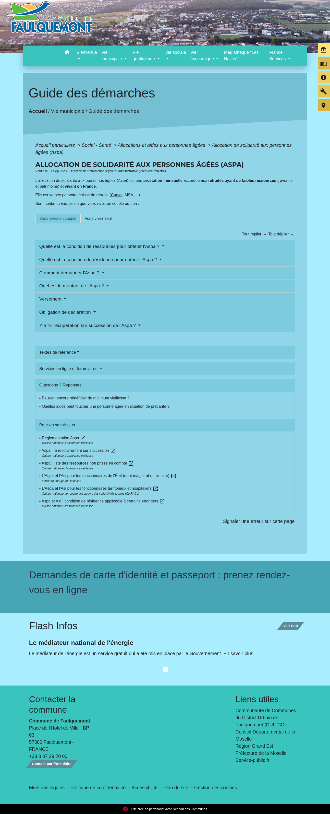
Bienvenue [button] (87, 52)
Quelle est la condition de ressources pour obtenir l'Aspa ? (100, 246)
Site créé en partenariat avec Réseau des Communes (165, 809)
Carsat (116, 195)
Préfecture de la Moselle (261, 753)
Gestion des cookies (215, 787)
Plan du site (175, 787)
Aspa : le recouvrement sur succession (79, 450)
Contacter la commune (52, 704)
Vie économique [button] (202, 55)
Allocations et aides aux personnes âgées (162, 145)
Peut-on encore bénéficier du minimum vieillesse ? (86, 398)
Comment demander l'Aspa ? (70, 272)
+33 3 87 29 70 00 (48, 756)
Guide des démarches (113, 111)
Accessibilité (145, 787)
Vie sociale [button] (175, 52)
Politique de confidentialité (98, 787)
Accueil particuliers (55, 145)
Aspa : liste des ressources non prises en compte (88, 463)
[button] (67, 53)
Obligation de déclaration (65, 312)
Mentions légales (47, 787)
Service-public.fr (252, 760)
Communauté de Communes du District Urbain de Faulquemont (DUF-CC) (265, 717)
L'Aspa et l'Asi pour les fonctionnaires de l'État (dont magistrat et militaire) (109, 476)
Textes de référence (57, 352)
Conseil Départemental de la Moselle (265, 735)
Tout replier (255, 234)
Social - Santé (97, 145)
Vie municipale (68, 111)
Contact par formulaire (52, 764)
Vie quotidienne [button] (144, 55)
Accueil (38, 111)
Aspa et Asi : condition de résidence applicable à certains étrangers (103, 501)
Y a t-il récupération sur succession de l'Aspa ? (88, 325)
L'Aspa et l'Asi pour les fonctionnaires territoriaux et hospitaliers (100, 488)
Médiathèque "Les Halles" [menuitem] (241, 55)
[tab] (57, 218)
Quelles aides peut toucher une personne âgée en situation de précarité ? (106, 406)
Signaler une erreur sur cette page (259, 521)
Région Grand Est (254, 746)
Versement (51, 299)
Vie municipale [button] (112, 55)
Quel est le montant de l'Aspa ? (72, 285)
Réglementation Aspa (64, 438)
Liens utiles (257, 699)
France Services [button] (278, 55)
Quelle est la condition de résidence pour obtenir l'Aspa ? (98, 259)
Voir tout (290, 626)
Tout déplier (282, 234)
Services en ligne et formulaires (68, 368)
